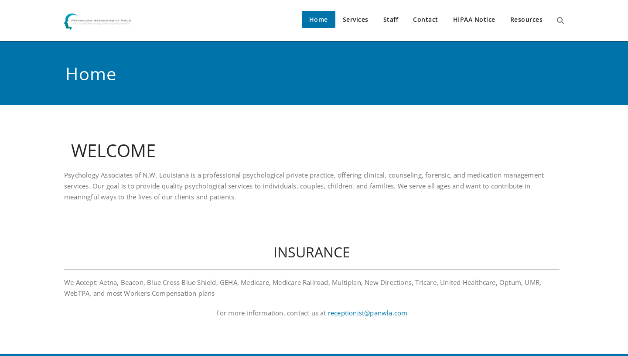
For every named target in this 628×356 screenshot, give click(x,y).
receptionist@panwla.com (368, 312)
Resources (526, 19)
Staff (391, 19)
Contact (425, 19)
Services (356, 19)
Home (318, 19)
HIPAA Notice (474, 19)
